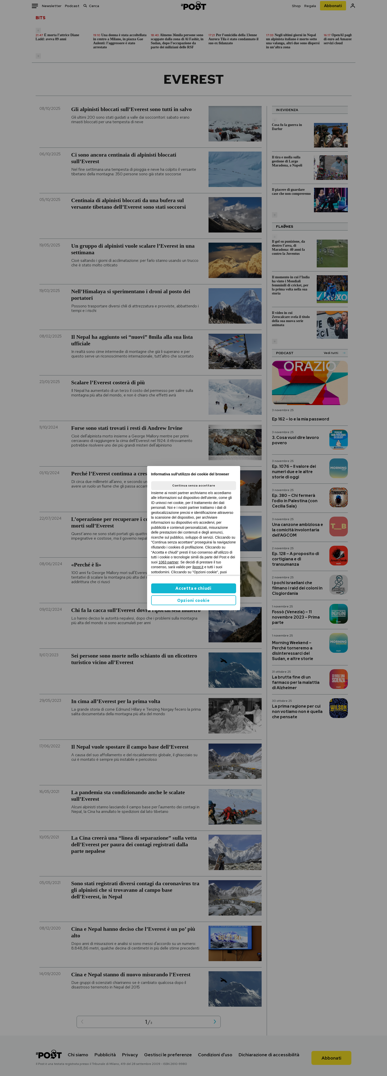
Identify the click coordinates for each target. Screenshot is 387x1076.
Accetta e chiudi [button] (193, 588)
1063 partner (168, 562)
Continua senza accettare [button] (193, 485)
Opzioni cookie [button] (193, 600)
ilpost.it (197, 567)
